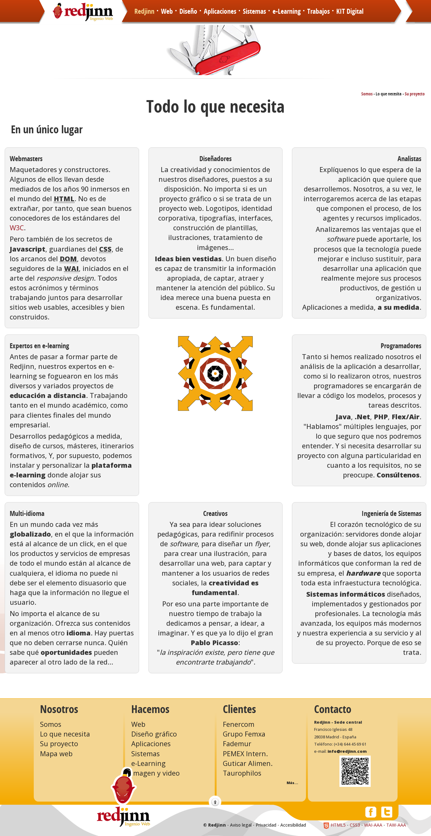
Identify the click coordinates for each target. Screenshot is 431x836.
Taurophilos (242, 772)
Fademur (237, 743)
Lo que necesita (65, 733)
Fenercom (238, 724)
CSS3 (355, 825)
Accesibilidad (293, 825)
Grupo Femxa (244, 733)
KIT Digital (349, 12)
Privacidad (266, 825)
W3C (17, 227)
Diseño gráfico (154, 733)
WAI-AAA (373, 825)
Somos (367, 94)
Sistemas (254, 12)
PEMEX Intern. (245, 753)
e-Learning (287, 12)
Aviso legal (241, 825)
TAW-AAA (396, 825)
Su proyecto (415, 94)
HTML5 (334, 825)
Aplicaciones (220, 12)
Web (167, 12)
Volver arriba (215, 802)
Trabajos (318, 12)
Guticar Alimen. (248, 763)
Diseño (188, 12)
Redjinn (144, 12)
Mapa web (56, 753)
